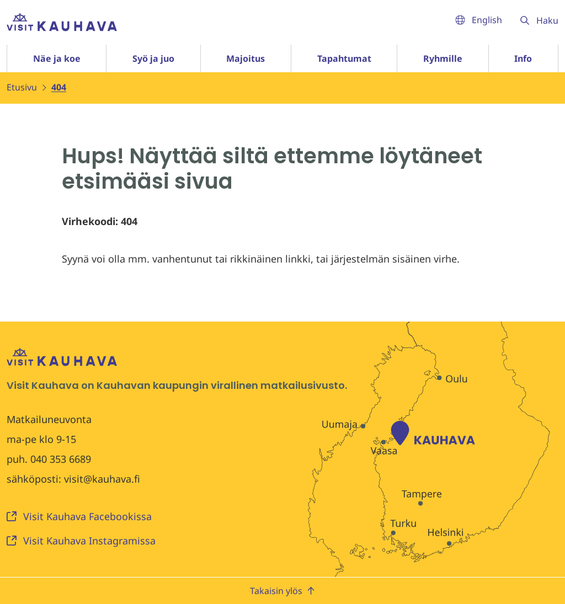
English (478, 20)
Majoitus (245, 58)
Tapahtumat (344, 58)
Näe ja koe (57, 58)
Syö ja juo (153, 58)
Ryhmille (442, 58)
